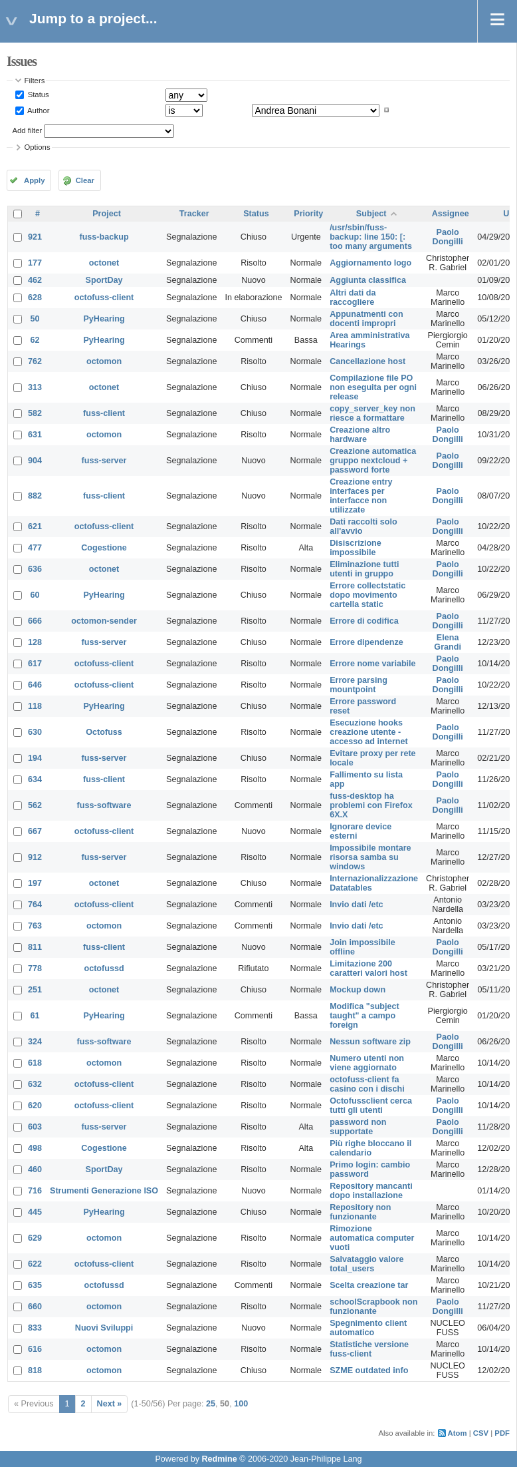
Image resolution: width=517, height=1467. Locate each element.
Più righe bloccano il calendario (370, 1148)
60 (35, 595)
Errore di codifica (364, 621)
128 (35, 642)
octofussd (104, 968)
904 (35, 460)
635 (35, 1285)
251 (35, 989)
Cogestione (104, 547)
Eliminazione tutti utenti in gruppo (364, 569)
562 (35, 805)
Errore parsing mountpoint (358, 685)
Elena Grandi (447, 642)
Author (38, 110)
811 (35, 947)
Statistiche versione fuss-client (369, 1349)
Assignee (450, 213)
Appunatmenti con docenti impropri (366, 319)
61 (35, 1015)
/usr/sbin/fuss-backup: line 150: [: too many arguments (371, 237)
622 (35, 1264)
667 (35, 831)
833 (35, 1328)
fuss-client (104, 413)
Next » (109, 1403)
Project (106, 213)
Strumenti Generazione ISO (104, 1190)
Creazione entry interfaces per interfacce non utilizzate (361, 496)
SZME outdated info (369, 1370)
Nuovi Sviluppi (104, 1328)
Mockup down (357, 989)
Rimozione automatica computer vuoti (372, 1238)
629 (35, 1238)
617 (35, 663)
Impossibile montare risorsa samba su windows (370, 857)
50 (35, 318)
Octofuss (104, 732)
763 (35, 926)
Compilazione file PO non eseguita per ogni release (373, 387)
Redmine (219, 1459)
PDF (502, 1433)
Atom (457, 1433)
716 (35, 1190)
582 (35, 413)
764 (35, 904)
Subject (371, 213)
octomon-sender (104, 621)
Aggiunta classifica (368, 280)
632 (35, 1084)
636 (35, 569)
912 (35, 857)
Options (38, 147)
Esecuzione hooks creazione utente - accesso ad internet (369, 732)
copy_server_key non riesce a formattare (372, 413)
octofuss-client (104, 297)
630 (35, 732)
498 (35, 1148)
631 (35, 434)
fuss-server (104, 460)
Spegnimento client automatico (368, 1328)
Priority (308, 213)
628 (35, 297)
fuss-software (104, 805)
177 (35, 263)
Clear (85, 180)
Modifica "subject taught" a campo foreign (364, 1016)
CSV (480, 1433)
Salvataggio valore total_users (366, 1264)
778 (35, 968)
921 (35, 237)
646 (35, 685)
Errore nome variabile (373, 663)
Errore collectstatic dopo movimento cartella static (367, 595)
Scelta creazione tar (369, 1285)
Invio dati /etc (356, 904)
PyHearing (103, 318)
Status (37, 95)
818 (35, 1370)
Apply (34, 180)
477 (35, 547)
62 (35, 340)
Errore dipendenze (366, 642)
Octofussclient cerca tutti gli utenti (371, 1105)
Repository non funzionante (360, 1212)
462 (35, 280)
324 (35, 1041)
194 (35, 758)
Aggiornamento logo (370, 263)
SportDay (104, 280)
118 (35, 706)
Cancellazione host (367, 361)
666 (35, 621)
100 (241, 1403)
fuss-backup (103, 237)
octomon (104, 361)
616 (35, 1349)
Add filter (28, 130)
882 (35, 496)
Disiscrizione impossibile (355, 547)
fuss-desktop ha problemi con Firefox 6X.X (371, 805)
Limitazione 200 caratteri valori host (368, 968)
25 (210, 1403)
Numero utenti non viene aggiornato (367, 1063)
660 (35, 1306)
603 (35, 1127)
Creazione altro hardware (360, 434)
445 (35, 1212)
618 (35, 1063)
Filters (35, 81)
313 (35, 387)
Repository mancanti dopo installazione (371, 1190)
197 (35, 883)
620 (35, 1105)
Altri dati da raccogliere (352, 297)
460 (35, 1169)
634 (35, 779)
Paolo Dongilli (448, 237)
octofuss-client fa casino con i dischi (367, 1084)
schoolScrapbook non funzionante (373, 1306)
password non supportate (358, 1127)
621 (35, 526)
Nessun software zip (370, 1041)
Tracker (194, 213)
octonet (104, 263)
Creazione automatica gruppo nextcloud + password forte (373, 461)
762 (35, 361)
